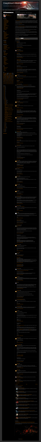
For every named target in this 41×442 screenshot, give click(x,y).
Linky (17, 226)
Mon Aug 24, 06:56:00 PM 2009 (20, 288)
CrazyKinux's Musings (12, 3)
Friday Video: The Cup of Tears (7, 120)
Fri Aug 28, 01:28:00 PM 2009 (20, 342)
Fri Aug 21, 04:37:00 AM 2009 (20, 188)
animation (4, 77)
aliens (9, 79)
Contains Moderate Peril (6, 34)
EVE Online (5, 41)
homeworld (7, 78)
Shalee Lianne (18, 131)
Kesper (17, 74)
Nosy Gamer (5, 29)
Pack (29, 30)
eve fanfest (9, 75)
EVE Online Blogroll (6, 49)
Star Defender (18, 290)
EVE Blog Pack (18, 20)
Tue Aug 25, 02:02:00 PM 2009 (20, 297)
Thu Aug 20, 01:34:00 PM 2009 (20, 57)
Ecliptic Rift (19, 60)
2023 (4, 89)
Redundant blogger (19, 344)
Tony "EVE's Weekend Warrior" (20, 299)
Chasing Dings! (5, 33)
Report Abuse (5, 133)
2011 (4, 97)
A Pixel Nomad (5, 19)
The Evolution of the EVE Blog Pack (22, 397)
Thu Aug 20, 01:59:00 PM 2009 (20, 88)
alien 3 (8, 80)
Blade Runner (5, 68)
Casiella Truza (18, 59)
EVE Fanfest (5, 48)
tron (12, 79)
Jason (17, 310)
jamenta (17, 80)
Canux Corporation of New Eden (21, 325)
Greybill (4, 26)
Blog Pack (21, 23)
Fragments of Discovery (6, 25)
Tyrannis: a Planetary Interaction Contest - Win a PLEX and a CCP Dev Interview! (27, 410)
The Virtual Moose (5, 38)
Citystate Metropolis (6, 53)
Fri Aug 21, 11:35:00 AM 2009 (20, 210)
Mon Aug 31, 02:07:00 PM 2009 (20, 361)
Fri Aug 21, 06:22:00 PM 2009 (20, 242)
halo (10, 79)
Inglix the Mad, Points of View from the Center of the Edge (22, 270)
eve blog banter (5, 75)
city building (7, 77)
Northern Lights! (24, 75)
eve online (5, 73)
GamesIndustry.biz (6, 59)
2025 (4, 87)
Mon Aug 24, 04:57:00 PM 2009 (20, 280)
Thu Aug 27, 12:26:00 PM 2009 (20, 335)
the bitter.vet (18, 205)
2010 (4, 98)
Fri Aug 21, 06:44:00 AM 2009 (20, 203)
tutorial (5, 79)
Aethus (4, 52)
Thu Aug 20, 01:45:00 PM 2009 (20, 78)
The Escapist (5, 64)
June (5, 123)
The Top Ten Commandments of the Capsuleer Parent (24, 407)
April (5, 125)
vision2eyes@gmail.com (19, 264)
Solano (17, 276)
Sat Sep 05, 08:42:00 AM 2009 (20, 381)
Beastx (17, 190)
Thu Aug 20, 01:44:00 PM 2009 (20, 72)
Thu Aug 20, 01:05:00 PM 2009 (20, 51)
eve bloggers (7, 76)
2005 (4, 131)
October (5, 101)
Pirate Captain (18, 244)
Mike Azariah (18, 337)
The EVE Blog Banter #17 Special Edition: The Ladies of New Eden (25, 394)
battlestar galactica (8, 82)
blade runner (10, 80)
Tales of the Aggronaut (6, 37)
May (5, 124)
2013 (4, 96)
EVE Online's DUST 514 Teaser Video (8, 113)
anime (5, 82)
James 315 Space (5, 27)
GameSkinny (5, 60)
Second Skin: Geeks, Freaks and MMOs (8, 121)
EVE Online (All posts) (6, 45)
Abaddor (18, 363)
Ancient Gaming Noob (6, 20)
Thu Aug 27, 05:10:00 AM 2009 (20, 308)
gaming (10, 73)
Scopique (5, 36)
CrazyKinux (18, 49)
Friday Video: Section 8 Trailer (7, 118)
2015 (4, 94)
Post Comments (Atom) (20, 385)
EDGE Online (5, 57)
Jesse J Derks (18, 268)
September (6, 102)
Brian (17, 212)
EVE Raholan (5, 23)
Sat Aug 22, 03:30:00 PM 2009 (20, 266)
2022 (4, 90)
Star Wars (5, 70)
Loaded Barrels (22, 206)
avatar (11, 78)
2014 (4, 95)
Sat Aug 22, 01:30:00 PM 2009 (20, 262)
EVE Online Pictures (6, 22)
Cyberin (17, 53)
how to (11, 77)
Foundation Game (5, 80)
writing (9, 78)
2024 (4, 88)
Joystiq (4, 61)
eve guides (11, 76)
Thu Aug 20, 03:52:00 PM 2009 (20, 129)
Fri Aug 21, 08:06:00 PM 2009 (20, 250)
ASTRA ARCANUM (6, 67)
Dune (7, 79)
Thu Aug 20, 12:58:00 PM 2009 (20, 47)
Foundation (5, 42)
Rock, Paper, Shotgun (6, 63)
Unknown (18, 160)
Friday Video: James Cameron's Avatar (8, 108)
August (5, 103)
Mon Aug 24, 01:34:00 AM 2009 (20, 274)
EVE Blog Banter (5, 46)
